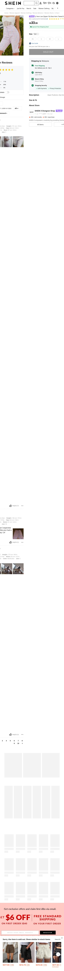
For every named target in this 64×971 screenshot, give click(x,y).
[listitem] (10, 954)
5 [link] (10, 741)
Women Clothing (43, 8)
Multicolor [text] (8, 559)
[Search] (36, 3)
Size (34, 34)
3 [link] (2, 741)
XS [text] (4, 524)
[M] (50, 39)
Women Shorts (49, 13)
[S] (41, 39)
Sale (34, 8)
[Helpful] (10, 505)
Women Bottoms (38, 13)
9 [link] (14, 743)
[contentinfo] (12, 965)
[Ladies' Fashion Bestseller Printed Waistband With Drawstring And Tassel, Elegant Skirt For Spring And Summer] (27, 952)
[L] (58, 39)
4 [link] (6, 741)
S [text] (4, 132)
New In (29, 8)
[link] (49, 3)
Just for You (20, 8)
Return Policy (39, 79)
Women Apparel (14, 13)
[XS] (32, 39)
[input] (20, 933)
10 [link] (18, 743)
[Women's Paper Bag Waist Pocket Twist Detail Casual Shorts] (43, 952)
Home (6, 13)
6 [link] (14, 741)
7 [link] (18, 741)
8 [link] (22, 741)
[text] (6, 141)
